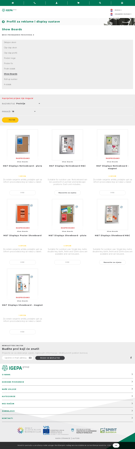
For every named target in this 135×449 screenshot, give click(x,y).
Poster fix (8, 63)
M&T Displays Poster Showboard (22, 235)
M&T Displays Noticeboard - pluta (22, 166)
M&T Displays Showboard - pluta (67, 235)
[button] (27, 103)
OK (116, 445)
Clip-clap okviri (10, 47)
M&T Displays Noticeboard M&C (67, 166)
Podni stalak (9, 68)
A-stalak (7, 84)
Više (22, 193)
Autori (76, 438)
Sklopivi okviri (10, 42)
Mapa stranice (62, 438)
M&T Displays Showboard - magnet (22, 305)
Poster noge (10, 58)
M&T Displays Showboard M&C (112, 235)
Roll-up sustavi (10, 79)
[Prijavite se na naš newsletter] (17, 358)
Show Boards (10, 74)
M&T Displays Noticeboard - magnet (112, 167)
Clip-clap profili (10, 53)
